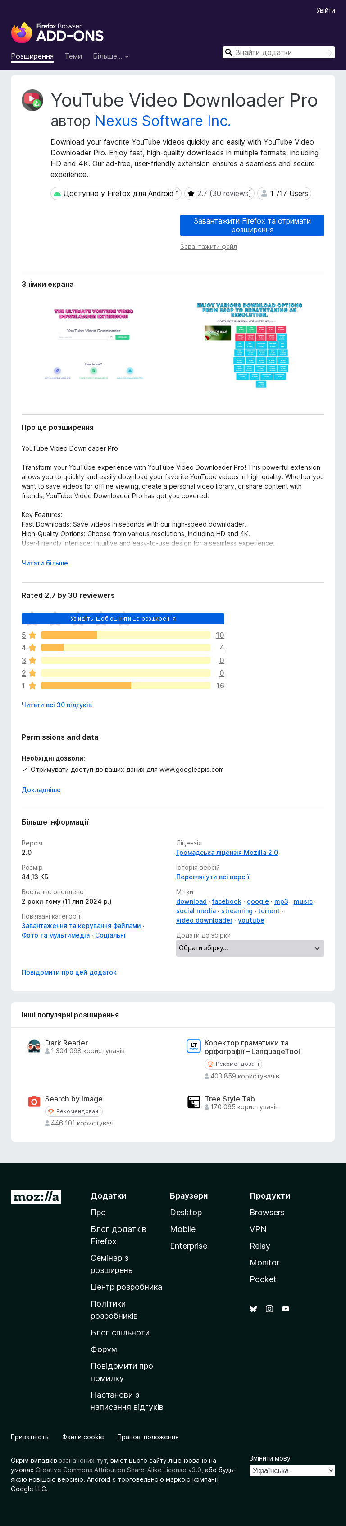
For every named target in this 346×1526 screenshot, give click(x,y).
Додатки (109, 1195)
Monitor (264, 1262)
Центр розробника (126, 1287)
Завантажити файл (208, 246)
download (191, 901)
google (258, 901)
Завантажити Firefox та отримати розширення (252, 225)
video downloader (204, 920)
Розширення (32, 56)
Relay (260, 1246)
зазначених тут (83, 1460)
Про (98, 1212)
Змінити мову (270, 1458)
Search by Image (74, 1099)
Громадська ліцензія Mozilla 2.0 (227, 852)
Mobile (183, 1229)
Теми (73, 56)
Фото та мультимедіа (56, 935)
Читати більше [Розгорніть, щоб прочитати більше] (45, 563)
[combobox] (279, 52)
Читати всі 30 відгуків (57, 705)
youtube (251, 920)
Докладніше (41, 789)
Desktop (186, 1212)
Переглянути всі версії (212, 877)
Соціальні (110, 935)
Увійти (325, 10)
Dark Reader (66, 1043)
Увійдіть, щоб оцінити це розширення (123, 618)
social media (196, 911)
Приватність (30, 1437)
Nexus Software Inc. (163, 121)
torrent (269, 911)
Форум (104, 1349)
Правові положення (148, 1437)
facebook (226, 901)
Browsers (267, 1212)
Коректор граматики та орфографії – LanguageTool (252, 1047)
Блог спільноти (120, 1332)
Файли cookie (83, 1437)
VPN (258, 1229)
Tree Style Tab (230, 1099)
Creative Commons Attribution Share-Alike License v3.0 (118, 1470)
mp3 (281, 901)
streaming (237, 911)
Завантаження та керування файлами (81, 925)
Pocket (263, 1279)
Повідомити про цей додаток (69, 972)
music (303, 901)
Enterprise (188, 1246)
